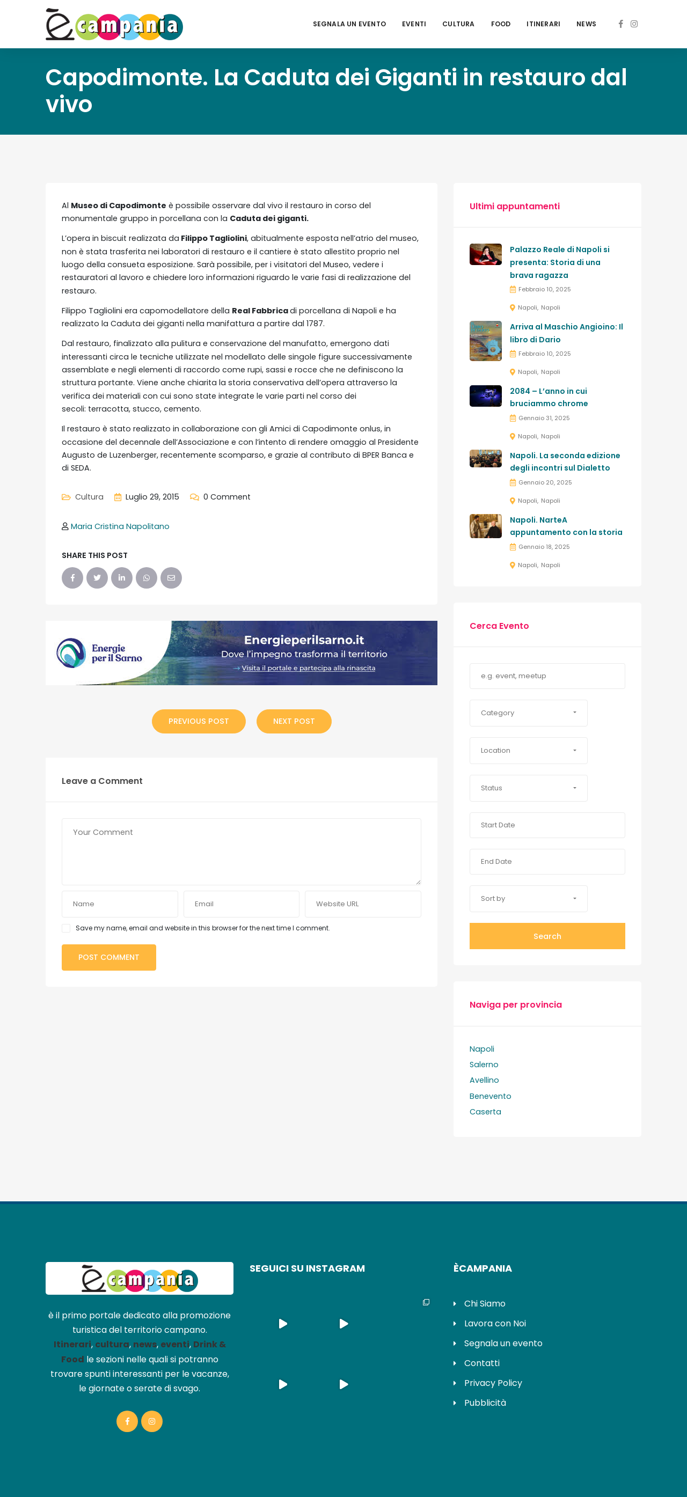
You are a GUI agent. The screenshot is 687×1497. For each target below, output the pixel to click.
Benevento (490, 1096)
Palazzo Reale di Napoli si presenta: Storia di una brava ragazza (560, 262)
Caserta (485, 1111)
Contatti (482, 1363)
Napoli (527, 307)
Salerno (484, 1064)
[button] (529, 713)
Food (501, 23)
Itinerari (543, 23)
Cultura (458, 23)
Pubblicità (485, 1403)
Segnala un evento (349, 23)
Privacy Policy (493, 1383)
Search (547, 936)
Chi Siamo (485, 1303)
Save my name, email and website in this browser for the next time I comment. (203, 928)
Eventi (414, 23)
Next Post (294, 721)
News (586, 23)
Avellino (484, 1080)
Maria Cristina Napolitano (120, 526)
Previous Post (199, 721)
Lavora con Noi (495, 1323)
